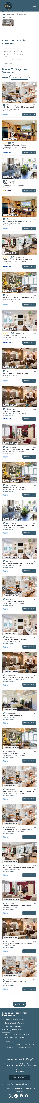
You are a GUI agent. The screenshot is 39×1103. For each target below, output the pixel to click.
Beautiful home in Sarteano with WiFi (18, 868)
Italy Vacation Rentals (13, 1026)
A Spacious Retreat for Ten (14, 982)
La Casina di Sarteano (12, 335)
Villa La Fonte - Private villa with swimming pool (16, 374)
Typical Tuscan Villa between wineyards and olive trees (15, 640)
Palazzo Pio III (8, 183)
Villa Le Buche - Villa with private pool (18, 563)
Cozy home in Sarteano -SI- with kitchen (16, 222)
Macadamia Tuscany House (14, 145)
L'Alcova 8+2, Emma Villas (13, 601)
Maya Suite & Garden (11, 411)
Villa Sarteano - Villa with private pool (18, 107)
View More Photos (8, 21)
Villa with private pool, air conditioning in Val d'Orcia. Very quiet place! (18, 450)
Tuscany (5, 111)
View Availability (29, 114)
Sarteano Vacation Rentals (14, 1020)
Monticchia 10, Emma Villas (14, 754)
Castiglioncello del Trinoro (16, 301)
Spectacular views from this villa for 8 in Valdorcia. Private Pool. (18, 792)
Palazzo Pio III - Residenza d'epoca (17, 259)
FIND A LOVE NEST (19, 1077)
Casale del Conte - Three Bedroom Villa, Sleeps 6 (17, 830)
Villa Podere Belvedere (12, 715)
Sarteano (11, 111)
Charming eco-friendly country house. (18, 525)
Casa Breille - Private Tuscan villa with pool (18, 298)
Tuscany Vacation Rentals (14, 1023)
